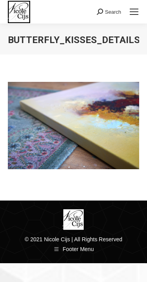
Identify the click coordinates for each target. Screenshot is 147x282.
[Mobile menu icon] (134, 12)
